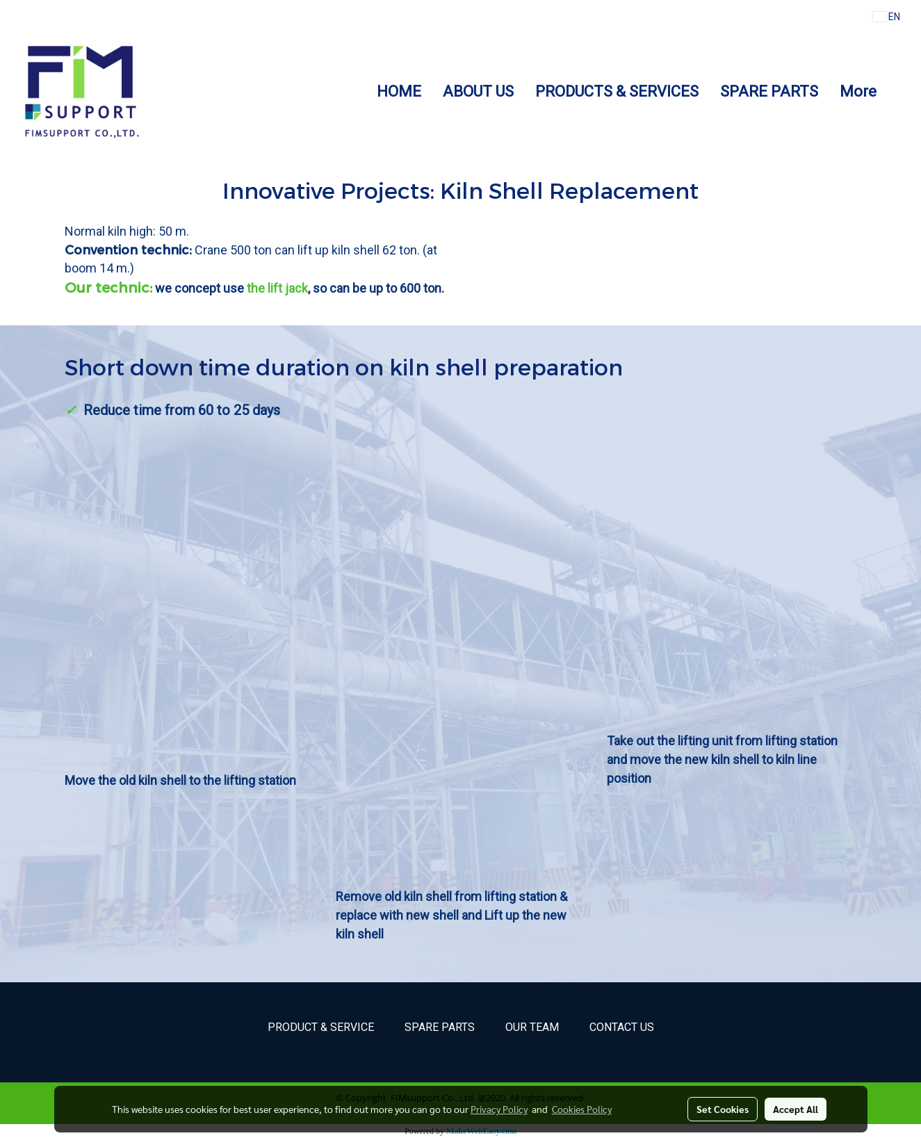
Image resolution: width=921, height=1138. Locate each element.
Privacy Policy (499, 1109)
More (858, 91)
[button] (899, 91)
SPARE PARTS (769, 91)
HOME (399, 91)
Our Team (532, 1027)
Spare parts (440, 1027)
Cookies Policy (582, 1109)
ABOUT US (478, 91)
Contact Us (621, 1027)
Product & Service (321, 1027)
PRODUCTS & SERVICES (617, 91)
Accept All (795, 1109)
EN (886, 16)
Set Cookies (722, 1109)
